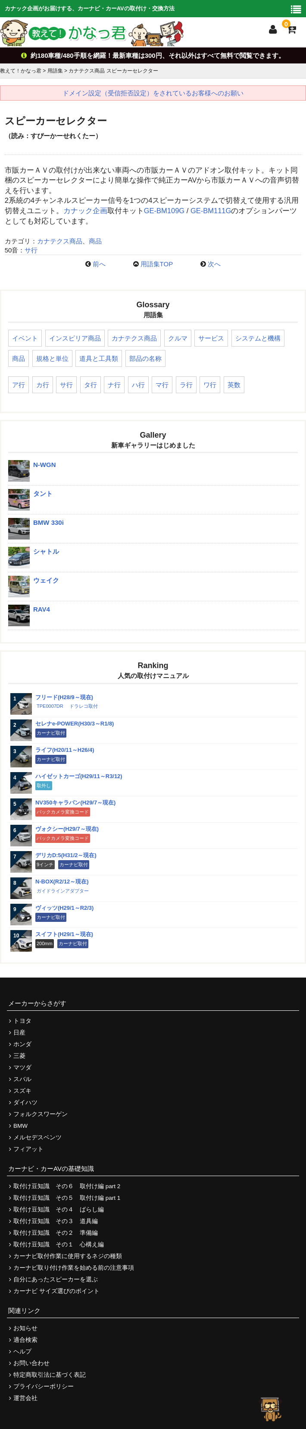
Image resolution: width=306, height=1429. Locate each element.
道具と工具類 (98, 358)
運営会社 (25, 1398)
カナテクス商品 (59, 241)
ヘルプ (22, 1351)
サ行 (31, 250)
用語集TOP (157, 264)
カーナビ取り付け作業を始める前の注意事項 (73, 1268)
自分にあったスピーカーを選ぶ (55, 1279)
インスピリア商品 (75, 338)
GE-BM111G (210, 211)
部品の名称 (145, 358)
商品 (95, 241)
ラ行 (186, 384)
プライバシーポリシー (43, 1386)
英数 (234, 384)
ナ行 (114, 384)
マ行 (162, 384)
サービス (211, 338)
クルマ (177, 338)
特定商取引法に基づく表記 (49, 1375)
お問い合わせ (31, 1363)
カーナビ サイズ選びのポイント (56, 1291)
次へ (214, 264)
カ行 (42, 384)
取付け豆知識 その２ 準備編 (55, 1233)
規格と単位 (52, 358)
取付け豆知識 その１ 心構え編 (58, 1244)
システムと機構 (258, 338)
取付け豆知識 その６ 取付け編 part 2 (66, 1186)
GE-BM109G (164, 211)
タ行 (90, 384)
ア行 (18, 384)
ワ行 (209, 384)
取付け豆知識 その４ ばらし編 (58, 1209)
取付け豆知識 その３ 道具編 (55, 1221)
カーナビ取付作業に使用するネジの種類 (67, 1256)
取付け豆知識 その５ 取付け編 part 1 (66, 1198)
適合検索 (25, 1340)
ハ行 (138, 384)
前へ (99, 264)
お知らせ (25, 1328)
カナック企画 (85, 211)
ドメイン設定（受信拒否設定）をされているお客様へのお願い (153, 93)
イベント (25, 338)
